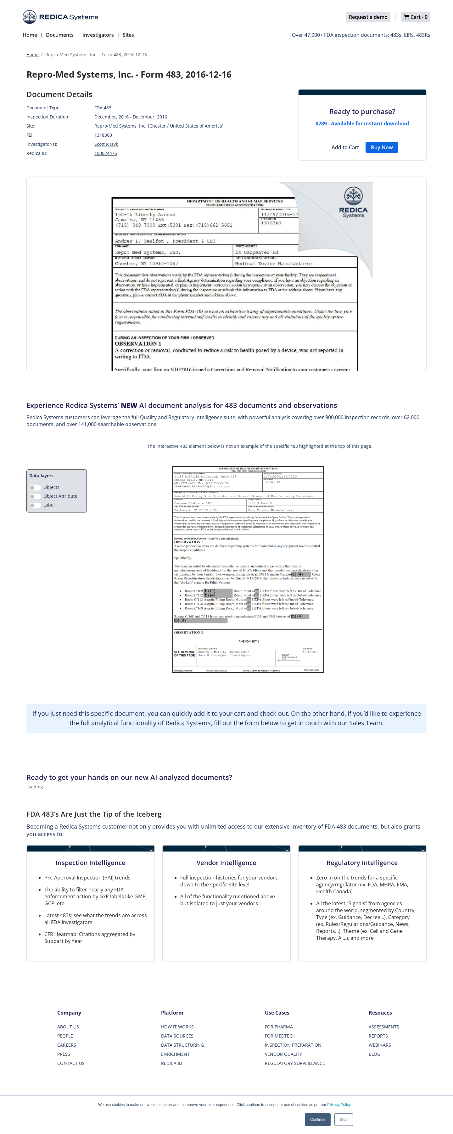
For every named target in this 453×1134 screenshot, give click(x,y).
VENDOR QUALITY (283, 1054)
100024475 (105, 153)
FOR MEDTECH (280, 1036)
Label (49, 505)
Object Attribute (60, 496)
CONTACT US (71, 1063)
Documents (60, 34)
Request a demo (368, 17)
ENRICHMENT (175, 1054)
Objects (51, 487)
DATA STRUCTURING (182, 1045)
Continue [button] (317, 1119)
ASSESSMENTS (384, 1027)
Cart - (416, 17)
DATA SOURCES (177, 1036)
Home (30, 34)
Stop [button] (344, 1119)
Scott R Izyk (106, 144)
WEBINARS (380, 1045)
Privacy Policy (338, 1105)
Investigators (98, 34)
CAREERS (66, 1045)
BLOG (374, 1054)
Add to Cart (345, 147)
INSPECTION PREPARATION (293, 1045)
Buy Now (382, 147)
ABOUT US (68, 1027)
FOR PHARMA (279, 1027)
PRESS (63, 1054)
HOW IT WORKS (177, 1027)
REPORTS (378, 1036)
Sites (128, 34)
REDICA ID (171, 1063)
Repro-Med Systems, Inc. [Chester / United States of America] (159, 126)
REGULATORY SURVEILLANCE (295, 1063)
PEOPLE (65, 1036)
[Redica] (60, 17)
